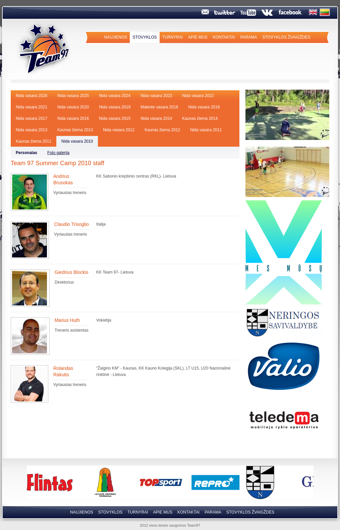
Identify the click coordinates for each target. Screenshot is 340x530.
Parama (248, 37)
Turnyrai (172, 37)
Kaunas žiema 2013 (75, 130)
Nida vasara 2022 (198, 95)
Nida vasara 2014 (156, 118)
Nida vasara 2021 (31, 107)
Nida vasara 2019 (114, 107)
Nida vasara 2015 (114, 118)
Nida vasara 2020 (73, 107)
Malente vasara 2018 (159, 107)
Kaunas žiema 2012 (162, 130)
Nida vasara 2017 (31, 118)
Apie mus (197, 37)
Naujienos (115, 37)
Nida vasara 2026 (31, 95)
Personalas (26, 152)
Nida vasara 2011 (206, 130)
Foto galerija (58, 152)
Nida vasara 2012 (118, 130)
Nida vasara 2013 (31, 130)
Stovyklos (144, 37)
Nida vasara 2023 (156, 95)
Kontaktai (224, 37)
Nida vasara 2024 (114, 95)
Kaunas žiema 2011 (33, 141)
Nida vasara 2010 (77, 141)
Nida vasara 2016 (73, 118)
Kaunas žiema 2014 (200, 118)
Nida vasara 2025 (73, 95)
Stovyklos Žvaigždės (286, 37)
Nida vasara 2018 (204, 107)
